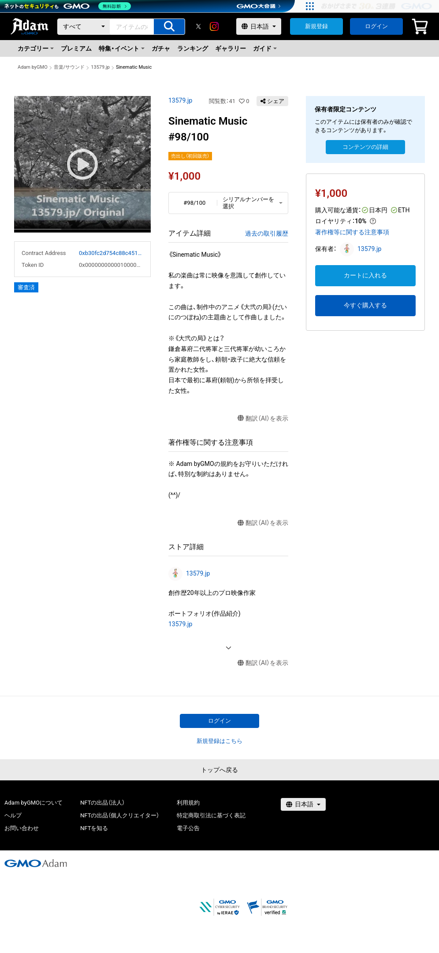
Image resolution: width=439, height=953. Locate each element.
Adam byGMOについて (33, 802)
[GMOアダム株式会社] (35, 863)
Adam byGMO (33, 67)
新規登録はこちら (219, 741)
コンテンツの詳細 (365, 147)
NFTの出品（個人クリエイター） (119, 815)
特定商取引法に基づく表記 (211, 815)
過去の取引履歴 (266, 233)
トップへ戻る (219, 769)
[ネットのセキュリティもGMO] (67, 6)
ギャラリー (230, 48)
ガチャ (161, 48)
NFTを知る (94, 828)
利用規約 (188, 802)
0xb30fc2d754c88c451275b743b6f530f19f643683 (111, 253)
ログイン (376, 26)
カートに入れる (365, 275)
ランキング (192, 48)
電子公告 (188, 828)
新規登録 (316, 26)
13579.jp (100, 67)
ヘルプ (13, 815)
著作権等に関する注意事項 (352, 232)
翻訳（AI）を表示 (263, 418)
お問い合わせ (21, 828)
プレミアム (76, 48)
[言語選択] (258, 26)
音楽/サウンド (69, 67)
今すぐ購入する (365, 305)
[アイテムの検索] (169, 26)
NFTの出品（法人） (102, 802)
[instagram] (214, 26)
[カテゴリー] (83, 26)
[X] (198, 26)
